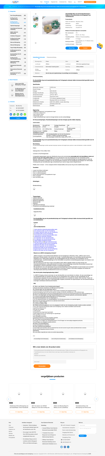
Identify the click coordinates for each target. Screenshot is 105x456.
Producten (11, 427)
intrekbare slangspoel (18, 36)
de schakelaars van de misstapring (76, 338)
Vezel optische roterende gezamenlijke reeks (45, 229)
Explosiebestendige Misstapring (18, 62)
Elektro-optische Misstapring (18, 33)
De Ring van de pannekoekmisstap (18, 22)
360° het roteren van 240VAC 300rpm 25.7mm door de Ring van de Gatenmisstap (40, 407)
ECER (89, 453)
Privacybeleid (12, 437)
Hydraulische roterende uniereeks (42, 236)
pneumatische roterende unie (18, 70)
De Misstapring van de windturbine (18, 51)
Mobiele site (11, 435)
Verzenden (42, 366)
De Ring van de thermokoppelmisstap (18, 58)
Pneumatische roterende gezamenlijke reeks (45, 235)
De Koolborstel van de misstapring (18, 73)
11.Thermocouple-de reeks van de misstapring (45, 243)
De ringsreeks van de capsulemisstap (43, 237)
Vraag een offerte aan (90, 2)
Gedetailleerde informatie (39, 57)
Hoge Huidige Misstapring (18, 47)
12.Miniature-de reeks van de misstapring (43, 244)
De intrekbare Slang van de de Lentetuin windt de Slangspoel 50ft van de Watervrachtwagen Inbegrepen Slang (30, 441)
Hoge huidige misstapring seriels (42, 240)
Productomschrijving (51, 57)
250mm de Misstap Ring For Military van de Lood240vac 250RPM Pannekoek (61, 407)
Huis (10, 425)
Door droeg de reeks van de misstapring (44, 231)
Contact (18, 118)
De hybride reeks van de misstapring (43, 233)
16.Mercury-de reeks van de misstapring (43, 250)
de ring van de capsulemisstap (18, 19)
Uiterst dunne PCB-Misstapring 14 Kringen (20, 84)
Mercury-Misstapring (18, 42)
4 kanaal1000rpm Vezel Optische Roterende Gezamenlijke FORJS (49, 429)
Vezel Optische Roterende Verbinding (18, 29)
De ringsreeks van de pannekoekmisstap (44, 239)
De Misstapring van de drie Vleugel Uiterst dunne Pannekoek (20, 89)
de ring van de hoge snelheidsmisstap (18, 39)
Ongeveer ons (12, 429)
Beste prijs (72, 48)
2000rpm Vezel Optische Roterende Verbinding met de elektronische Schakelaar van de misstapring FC (49, 442)
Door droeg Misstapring (18, 15)
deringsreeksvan (39, 242)
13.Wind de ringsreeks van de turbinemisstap (44, 246)
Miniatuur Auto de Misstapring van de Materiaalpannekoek (20, 94)
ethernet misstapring (18, 45)
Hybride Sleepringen (18, 25)
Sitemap (10, 433)
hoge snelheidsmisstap (51, 242)
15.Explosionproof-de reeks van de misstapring (45, 249)
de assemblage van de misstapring (18, 54)
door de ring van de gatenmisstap (58, 338)
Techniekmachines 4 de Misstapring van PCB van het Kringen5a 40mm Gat (83, 407)
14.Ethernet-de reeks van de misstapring (43, 247)
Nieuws (10, 431)
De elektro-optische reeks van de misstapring (45, 232)
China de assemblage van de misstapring (23, 453)
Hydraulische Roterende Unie (18, 66)
